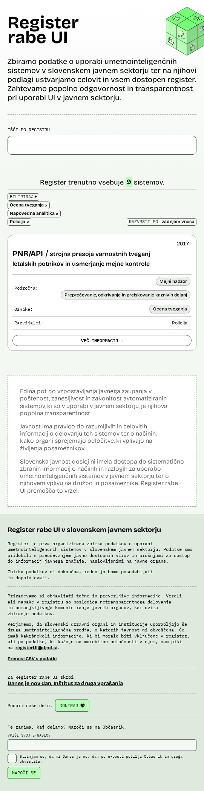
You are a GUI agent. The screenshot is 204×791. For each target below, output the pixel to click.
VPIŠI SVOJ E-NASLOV (102, 742)
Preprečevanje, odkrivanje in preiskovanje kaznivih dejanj (125, 295)
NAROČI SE (24, 772)
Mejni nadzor (173, 281)
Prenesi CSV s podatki (32, 658)
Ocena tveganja (170, 309)
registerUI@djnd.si (36, 647)
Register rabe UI (43, 30)
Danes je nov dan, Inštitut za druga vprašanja (65, 683)
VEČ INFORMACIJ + (102, 340)
